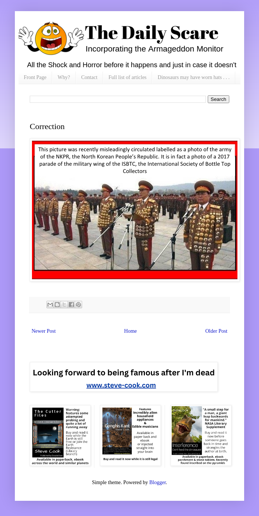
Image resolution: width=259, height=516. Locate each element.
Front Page (35, 77)
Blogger (157, 482)
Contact (89, 77)
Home (130, 331)
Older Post (216, 331)
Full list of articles (127, 77)
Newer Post (44, 331)
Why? (64, 77)
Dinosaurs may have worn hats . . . (194, 77)
